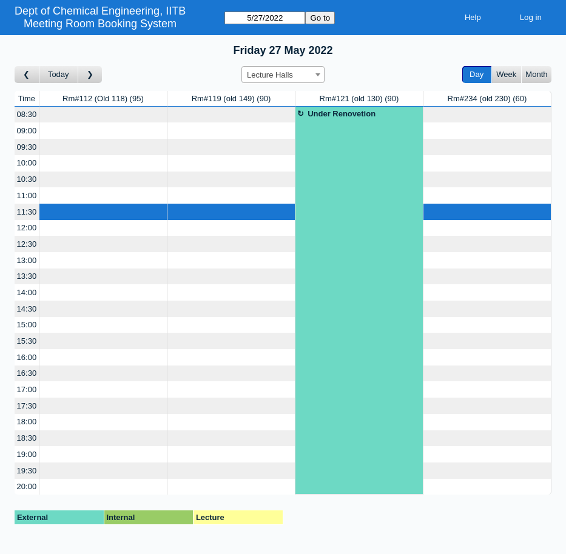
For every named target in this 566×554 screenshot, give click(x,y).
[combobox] (283, 74)
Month (536, 74)
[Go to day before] (27, 75)
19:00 (27, 454)
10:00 (27, 162)
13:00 (27, 260)
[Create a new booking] (103, 115)
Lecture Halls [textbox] (270, 74)
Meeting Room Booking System (100, 24)
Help (473, 17)
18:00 (27, 421)
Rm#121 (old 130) (359, 98)
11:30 (27, 211)
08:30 (27, 114)
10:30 (27, 179)
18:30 (27, 437)
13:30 (27, 276)
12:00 (27, 227)
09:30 (27, 147)
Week (506, 74)
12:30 (27, 244)
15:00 (27, 324)
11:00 (27, 195)
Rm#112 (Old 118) (103, 98)
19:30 (27, 470)
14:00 (27, 292)
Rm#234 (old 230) (487, 98)
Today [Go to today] (58, 74)
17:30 (27, 405)
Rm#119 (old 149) (231, 98)
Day (476, 74)
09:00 (27, 130)
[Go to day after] (90, 75)
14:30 (27, 308)
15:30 (27, 340)
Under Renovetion (342, 113)
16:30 (27, 373)
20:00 (27, 486)
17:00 (27, 389)
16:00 (27, 357)
